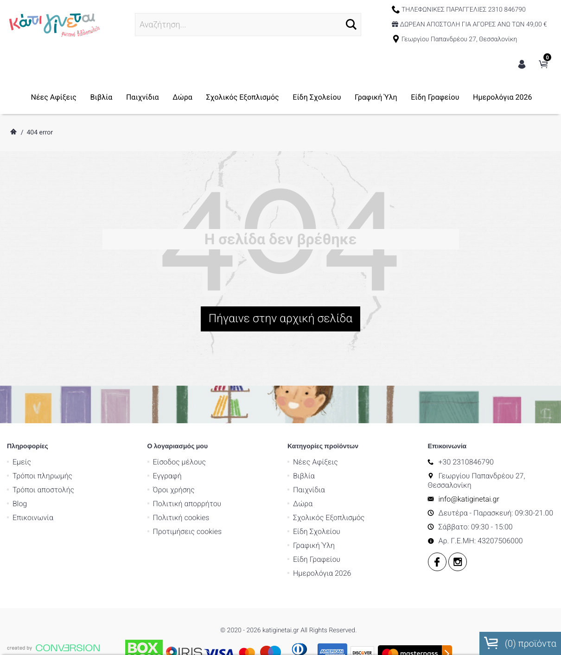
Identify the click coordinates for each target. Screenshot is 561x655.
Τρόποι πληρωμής (42, 429)
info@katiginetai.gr (469, 452)
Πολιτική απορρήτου (187, 457)
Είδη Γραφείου (435, 97)
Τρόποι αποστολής (43, 443)
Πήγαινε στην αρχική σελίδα (280, 318)
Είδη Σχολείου (317, 97)
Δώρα (182, 97)
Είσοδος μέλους (179, 415)
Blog (20, 457)
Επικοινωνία (33, 471)
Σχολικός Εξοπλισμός (242, 97)
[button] (351, 24)
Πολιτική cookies (181, 471)
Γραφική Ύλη (376, 97)
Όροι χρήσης (174, 443)
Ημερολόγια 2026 (502, 97)
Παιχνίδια (142, 97)
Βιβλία (101, 97)
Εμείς (22, 415)
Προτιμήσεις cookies (187, 485)
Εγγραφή (167, 429)
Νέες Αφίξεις (53, 97)
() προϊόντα (520, 643)
